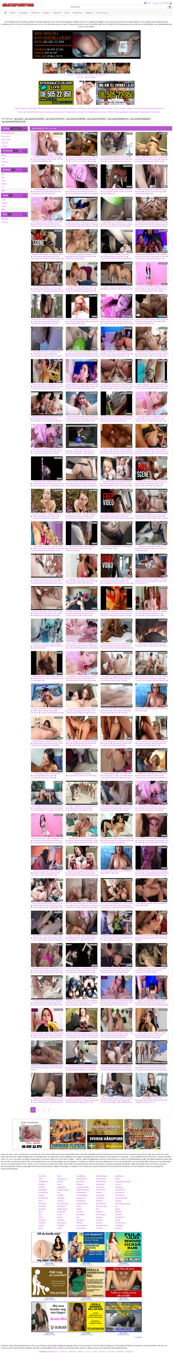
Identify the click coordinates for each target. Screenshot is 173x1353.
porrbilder (80, 1214)
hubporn (99, 1212)
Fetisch (87, 583)
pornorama (100, 1204)
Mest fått (5, 143)
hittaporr (79, 1184)
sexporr (99, 1192)
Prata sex (56, 108)
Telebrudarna (32, 108)
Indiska (88, 940)
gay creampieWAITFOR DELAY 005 (13, 121)
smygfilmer (81, 1176)
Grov (90, 226)
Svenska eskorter (119, 108)
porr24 (118, 1184)
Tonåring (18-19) (149, 161)
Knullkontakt (69, 112)
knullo (59, 1214)
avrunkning (120, 1190)
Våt (52, 194)
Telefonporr (83, 108)
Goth (87, 615)
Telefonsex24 (73, 108)
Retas (129, 1102)
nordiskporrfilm (82, 1187)
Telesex (49, 108)
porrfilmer (80, 1182)
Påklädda (149, 875)
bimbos (79, 1223)
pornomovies (101, 1206)
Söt (85, 161)
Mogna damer (145, 112)
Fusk (113, 192)
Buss (117, 161)
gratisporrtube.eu (51, 1352)
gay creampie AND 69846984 (76, 119)
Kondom (109, 419)
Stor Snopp (163, 354)
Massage (80, 194)
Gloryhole (77, 972)
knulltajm (61, 1225)
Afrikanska (105, 646)
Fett (92, 256)
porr (58, 1192)
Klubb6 (144, 108)
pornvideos (61, 1223)
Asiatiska (140, 159)
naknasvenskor (82, 1190)
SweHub (42, 1176)
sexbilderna (43, 1182)
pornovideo (81, 1228)
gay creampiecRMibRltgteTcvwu (118, 119)
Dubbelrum (160, 226)
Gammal (155, 321)
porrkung (42, 1204)
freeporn (99, 1220)
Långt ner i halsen (47, 486)
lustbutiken (119, 1217)
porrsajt (79, 1212)
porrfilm (41, 1184)
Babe (120, 224)
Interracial (56, 808)
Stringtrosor (121, 421)
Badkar (34, 678)
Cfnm (86, 581)
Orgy (157, 1100)
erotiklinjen (81, 1201)
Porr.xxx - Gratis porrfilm (86, 77)
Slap (95, 226)
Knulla (117, 112)
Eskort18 (150, 108)
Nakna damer (134, 112)
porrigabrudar (102, 1225)
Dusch (122, 289)
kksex (59, 1228)
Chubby (124, 161)
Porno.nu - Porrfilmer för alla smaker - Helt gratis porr (86, 75)
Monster (90, 291)
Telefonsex (42, 108)
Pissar (116, 289)
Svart (49, 258)
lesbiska (60, 1220)
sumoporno (120, 1195)
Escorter (62, 112)
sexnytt (60, 1201)
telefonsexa (101, 1182)
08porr (79, 1209)
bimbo (59, 1217)
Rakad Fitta (92, 112)
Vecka (4, 181)
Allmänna (155, 646)
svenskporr (120, 1192)
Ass (75, 159)
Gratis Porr (84, 112)
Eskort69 (30, 112)
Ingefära (153, 615)
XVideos (5, 222)
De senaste (6, 136)
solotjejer (61, 1198)
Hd (152, 1100)
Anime (113, 484)
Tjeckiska (74, 745)
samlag (118, 1201)
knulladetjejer (82, 1195)
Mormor (47, 808)
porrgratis (61, 1212)
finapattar (119, 1225)
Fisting (87, 486)
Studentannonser (51, 112)
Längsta (5, 146)
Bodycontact (159, 108)
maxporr (118, 1214)
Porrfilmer (110, 112)
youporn (41, 1223)
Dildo (128, 776)
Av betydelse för (8, 133)
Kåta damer (155, 112)
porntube (80, 1220)
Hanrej (145, 776)
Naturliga (83, 226)
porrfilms (119, 1187)
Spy (112, 940)
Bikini (114, 451)
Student (59, 842)
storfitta (60, 1195)
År (2, 187)
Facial (58, 159)
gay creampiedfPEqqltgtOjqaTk (140, 119)
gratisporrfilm (81, 1204)
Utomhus (122, 453)
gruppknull (80, 1198)
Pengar (86, 842)
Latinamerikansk (46, 713)
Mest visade (6, 139)
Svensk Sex (101, 112)
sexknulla (100, 1195)
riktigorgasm (62, 1209)
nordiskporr (43, 1192)
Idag (3, 174)
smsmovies (101, 1190)
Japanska (163, 159)
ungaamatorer (63, 1190)
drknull (60, 1182)
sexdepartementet (123, 1182)
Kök (60, 646)
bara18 (118, 1228)
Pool (53, 972)
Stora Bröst (36, 159)
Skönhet (122, 159)
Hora (145, 583)
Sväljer (47, 291)
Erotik (77, 112)
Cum (71, 161)
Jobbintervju (91, 192)
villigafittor (61, 1187)
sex (116, 1206)
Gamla (108, 289)
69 (36, 711)
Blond (45, 159)
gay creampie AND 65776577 (55, 119)
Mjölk (155, 581)
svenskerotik (62, 1204)
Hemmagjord (159, 192)
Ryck (122, 419)
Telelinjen (23, 108)
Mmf (81, 907)
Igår (3, 177)
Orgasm (55, 192)
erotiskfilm (100, 1198)
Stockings (162, 581)
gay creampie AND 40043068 (34, 119)
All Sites (5, 219)
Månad (4, 184)
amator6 (99, 1201)
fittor (59, 1176)
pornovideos (81, 1225)
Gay (156, 3)
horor (40, 1179)
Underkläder (45, 972)
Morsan (82, 291)
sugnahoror (62, 1179)
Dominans (91, 224)
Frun (164, 778)
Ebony (58, 486)
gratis (117, 1209)
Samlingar (116, 256)
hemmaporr (101, 1214)
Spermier (105, 421)
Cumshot (79, 161)
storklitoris (61, 1206)
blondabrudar (101, 1176)
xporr (40, 1228)
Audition (82, 192)
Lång (3, 206)
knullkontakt (81, 1192)
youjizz (41, 1225)
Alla (3, 165)
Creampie (109, 226)
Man (160, 938)
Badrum (42, 678)
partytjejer (42, 1190)
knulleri (41, 1195)
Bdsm (139, 776)
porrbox (99, 1223)
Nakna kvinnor (39, 112)
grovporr (42, 1209)
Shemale (165, 3)
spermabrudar (121, 1198)
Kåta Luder (22, 112)
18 (102, 224)
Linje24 (17, 108)
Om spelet (82, 453)
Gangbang (50, 583)
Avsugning (89, 159)
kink (97, 1209)
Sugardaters (124, 112)
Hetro (149, 3)
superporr (100, 1187)
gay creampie (19, 119)
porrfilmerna (120, 1223)
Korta (4, 200)
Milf (43, 161)
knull (40, 1201)
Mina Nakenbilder (94, 108)
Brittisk (84, 711)
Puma (51, 159)
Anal (141, 224)
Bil (49, 192)
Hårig (84, 875)
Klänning (118, 615)
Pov (87, 194)
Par (145, 192)
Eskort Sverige (106, 108)
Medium (5, 203)
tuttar (117, 1179)
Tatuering (145, 323)
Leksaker (161, 161)
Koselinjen (64, 108)
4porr (59, 1184)
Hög (122, 842)
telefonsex (119, 1176)
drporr (79, 1206)
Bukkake (75, 1102)
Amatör (69, 159)
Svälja (48, 161)
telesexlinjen (81, 1179)
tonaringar (100, 1184)
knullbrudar (43, 1198)
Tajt (113, 194)
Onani (94, 486)
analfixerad (100, 1179)
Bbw (115, 159)
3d (67, 224)
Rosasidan (137, 108)
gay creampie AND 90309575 (96, 119)
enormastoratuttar (122, 1204)
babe (40, 1217)
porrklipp (42, 1206)
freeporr (99, 1217)
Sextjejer (129, 108)
